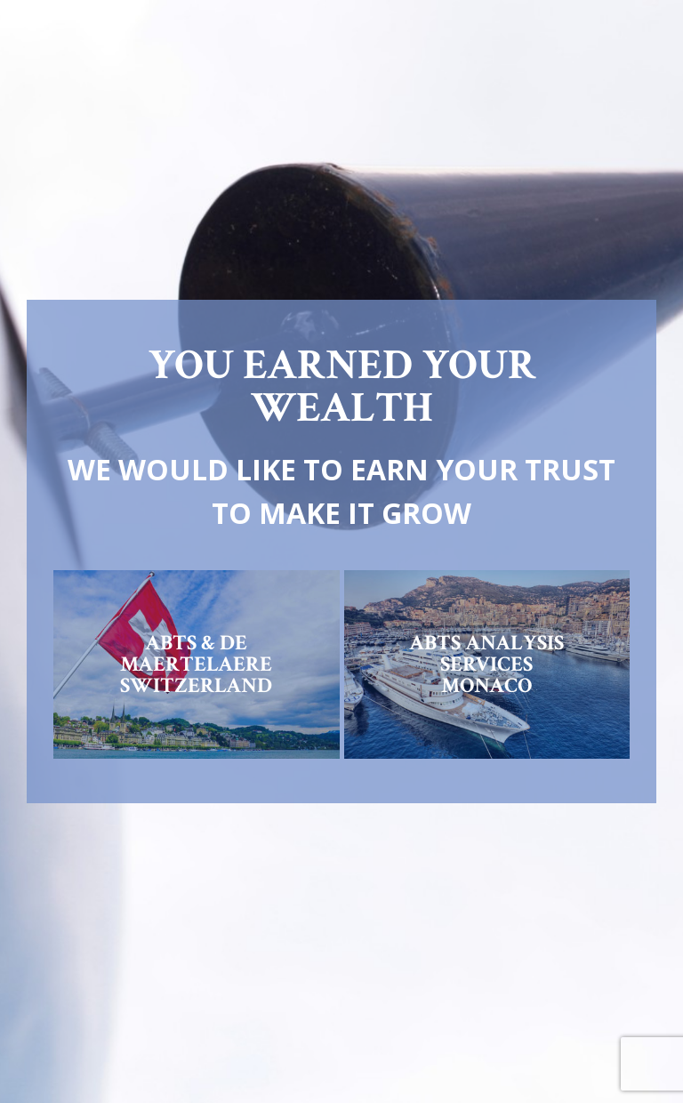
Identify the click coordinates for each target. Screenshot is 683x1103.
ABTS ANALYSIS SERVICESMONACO (486, 664)
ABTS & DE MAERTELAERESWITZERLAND (196, 664)
